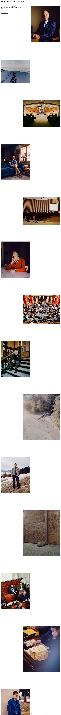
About (47, 713)
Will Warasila (3, 713)
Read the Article (4, 12)
